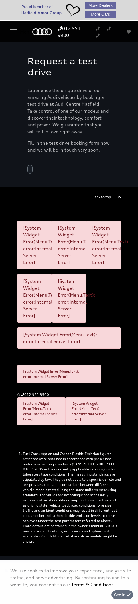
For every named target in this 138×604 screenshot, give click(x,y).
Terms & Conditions (92, 584)
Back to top (101, 197)
